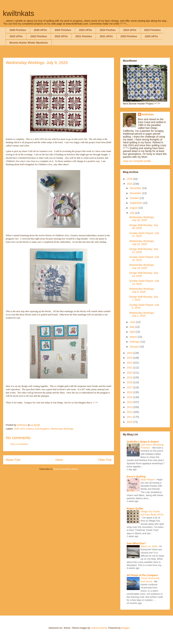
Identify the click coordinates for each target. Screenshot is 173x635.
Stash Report (148, 479)
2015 (130, 397)
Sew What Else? (136, 543)
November (136, 193)
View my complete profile (137, 161)
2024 (130, 352)
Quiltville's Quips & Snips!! (143, 441)
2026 (130, 178)
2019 (130, 377)
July (132, 212)
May (132, 326)
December (136, 188)
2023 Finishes (152, 30)
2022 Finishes (38, 36)
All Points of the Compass (142, 575)
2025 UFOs (85, 30)
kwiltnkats (18, 13)
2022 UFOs (61, 36)
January (134, 346)
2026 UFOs (40, 30)
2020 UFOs (151, 36)
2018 (130, 382)
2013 (130, 407)
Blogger (125, 628)
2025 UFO (19, 428)
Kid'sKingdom (42, 428)
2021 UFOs (106, 36)
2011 (130, 416)
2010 (130, 422)
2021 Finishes (84, 36)
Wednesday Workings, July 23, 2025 (141, 243)
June (133, 322)
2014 (130, 402)
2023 (130, 357)
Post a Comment (19, 444)
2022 (130, 362)
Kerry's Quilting (136, 476)
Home (59, 459)
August (134, 207)
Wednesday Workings (62, 428)
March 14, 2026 (149, 546)
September (136, 202)
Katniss (30, 428)
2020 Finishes (129, 36)
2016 (130, 392)
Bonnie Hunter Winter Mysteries (29, 42)
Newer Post (13, 459)
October (134, 198)
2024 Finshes (108, 30)
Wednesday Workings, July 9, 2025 (141, 290)
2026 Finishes (18, 30)
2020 (130, 372)
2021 (130, 367)
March (133, 336)
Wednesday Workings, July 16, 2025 (141, 266)
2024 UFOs (129, 30)
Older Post (104, 459)
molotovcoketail (99, 628)
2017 (130, 387)
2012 (130, 412)
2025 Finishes (63, 30)
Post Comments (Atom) (66, 469)
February (135, 341)
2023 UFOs (16, 36)
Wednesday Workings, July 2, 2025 (141, 314)
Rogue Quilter (135, 508)
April (133, 331)
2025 (130, 183)
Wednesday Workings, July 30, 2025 (141, 219)
